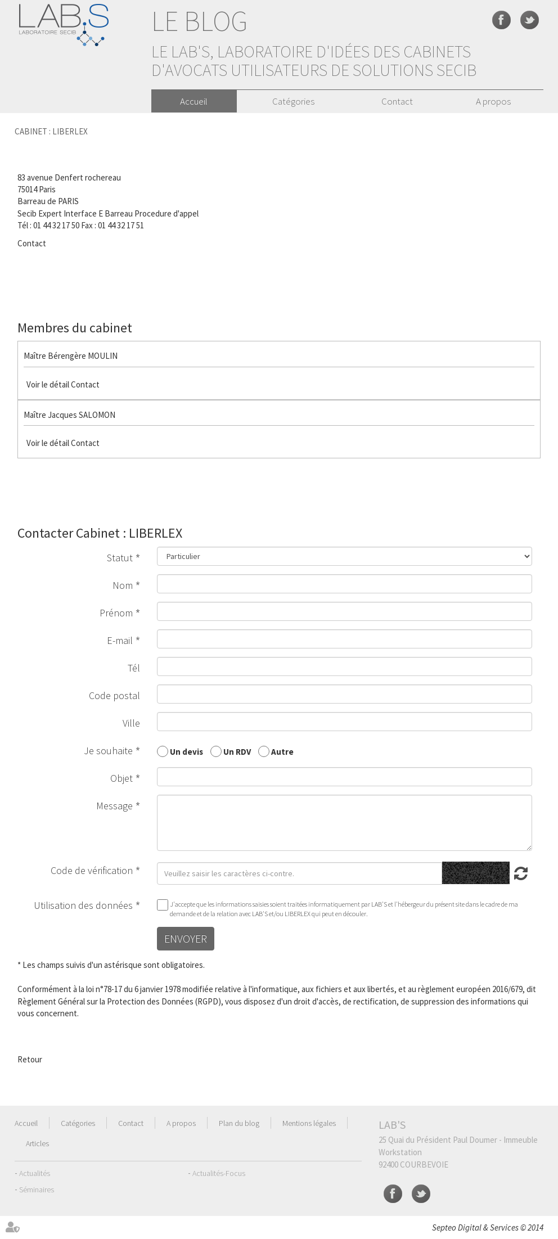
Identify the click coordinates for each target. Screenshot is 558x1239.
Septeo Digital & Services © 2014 (487, 1227)
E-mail (120, 640)
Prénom (116, 612)
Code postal (114, 695)
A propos (493, 101)
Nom (122, 585)
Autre (282, 751)
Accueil (194, 101)
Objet (121, 778)
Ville (131, 723)
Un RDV (237, 751)
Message (114, 805)
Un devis (186, 751)
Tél (134, 667)
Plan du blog (239, 1123)
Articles (37, 1143)
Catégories (293, 101)
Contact (397, 101)
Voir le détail (47, 384)
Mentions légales (309, 1123)
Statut (120, 557)
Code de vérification (92, 870)
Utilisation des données (83, 905)
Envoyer (185, 938)
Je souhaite (108, 750)
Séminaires (36, 1189)
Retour (29, 1059)
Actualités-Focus (218, 1173)
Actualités (34, 1173)
